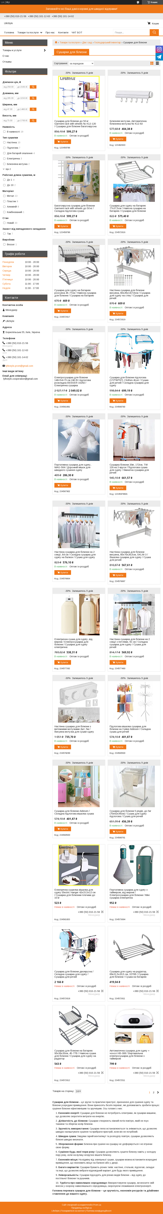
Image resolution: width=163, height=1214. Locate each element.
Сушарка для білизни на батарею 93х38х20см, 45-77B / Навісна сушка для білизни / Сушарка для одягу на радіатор (75, 1054)
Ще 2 (8, 169)
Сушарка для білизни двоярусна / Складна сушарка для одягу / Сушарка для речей (73, 974)
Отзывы (6, 61)
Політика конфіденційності (98, 1211)
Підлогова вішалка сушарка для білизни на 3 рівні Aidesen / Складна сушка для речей (130, 729)
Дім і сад (87, 42)
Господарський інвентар (107, 42)
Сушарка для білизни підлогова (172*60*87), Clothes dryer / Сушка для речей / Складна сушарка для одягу (129, 381)
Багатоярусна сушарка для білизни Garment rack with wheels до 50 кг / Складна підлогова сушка (74, 208)
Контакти (63, 32)
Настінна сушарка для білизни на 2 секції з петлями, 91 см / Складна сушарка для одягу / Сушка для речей (130, 643)
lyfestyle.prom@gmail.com (19, 366)
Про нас (50, 32)
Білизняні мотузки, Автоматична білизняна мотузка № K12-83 (128, 122)
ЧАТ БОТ (77, 32)
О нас (5, 55)
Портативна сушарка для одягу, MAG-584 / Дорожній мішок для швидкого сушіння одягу (72, 467)
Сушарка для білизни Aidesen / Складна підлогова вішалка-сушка (74, 812)
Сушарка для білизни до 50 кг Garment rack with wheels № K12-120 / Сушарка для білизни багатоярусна (75, 124)
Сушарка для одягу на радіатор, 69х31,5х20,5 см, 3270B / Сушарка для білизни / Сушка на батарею (129, 974)
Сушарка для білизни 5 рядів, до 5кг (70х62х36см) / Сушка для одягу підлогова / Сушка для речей (130, 814)
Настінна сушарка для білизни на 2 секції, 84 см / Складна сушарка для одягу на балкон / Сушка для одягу (75, 555)
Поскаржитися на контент (73, 1211)
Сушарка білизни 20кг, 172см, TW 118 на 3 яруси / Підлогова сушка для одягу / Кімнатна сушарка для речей (129, 468)
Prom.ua (97, 1205)
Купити (64, 141)
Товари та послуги (28, 32)
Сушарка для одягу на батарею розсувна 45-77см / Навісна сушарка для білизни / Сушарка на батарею (75, 293)
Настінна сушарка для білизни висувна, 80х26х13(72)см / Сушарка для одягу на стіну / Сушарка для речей (130, 294)
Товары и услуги (11, 50)
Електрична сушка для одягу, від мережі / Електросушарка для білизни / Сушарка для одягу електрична (73, 643)
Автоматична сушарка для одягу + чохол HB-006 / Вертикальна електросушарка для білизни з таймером (130, 1054)
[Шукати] (154, 32)
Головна (9, 32)
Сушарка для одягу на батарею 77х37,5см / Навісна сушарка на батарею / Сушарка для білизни (128, 208)
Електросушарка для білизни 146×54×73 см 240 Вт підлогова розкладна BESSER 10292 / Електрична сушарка (72, 381)
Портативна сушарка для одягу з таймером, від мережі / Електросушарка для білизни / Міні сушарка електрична (130, 893)
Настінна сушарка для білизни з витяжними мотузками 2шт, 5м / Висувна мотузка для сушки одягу (74, 729)
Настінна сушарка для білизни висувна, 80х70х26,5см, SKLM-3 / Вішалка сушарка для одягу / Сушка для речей (130, 556)
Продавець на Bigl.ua (81, 1208)
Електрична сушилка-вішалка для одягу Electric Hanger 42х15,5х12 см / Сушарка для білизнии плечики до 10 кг (74, 893)
